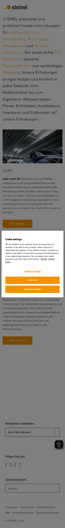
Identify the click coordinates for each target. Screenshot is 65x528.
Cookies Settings (32, 271)
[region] (32, 264)
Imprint (44, 259)
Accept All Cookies (32, 289)
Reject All (32, 280)
